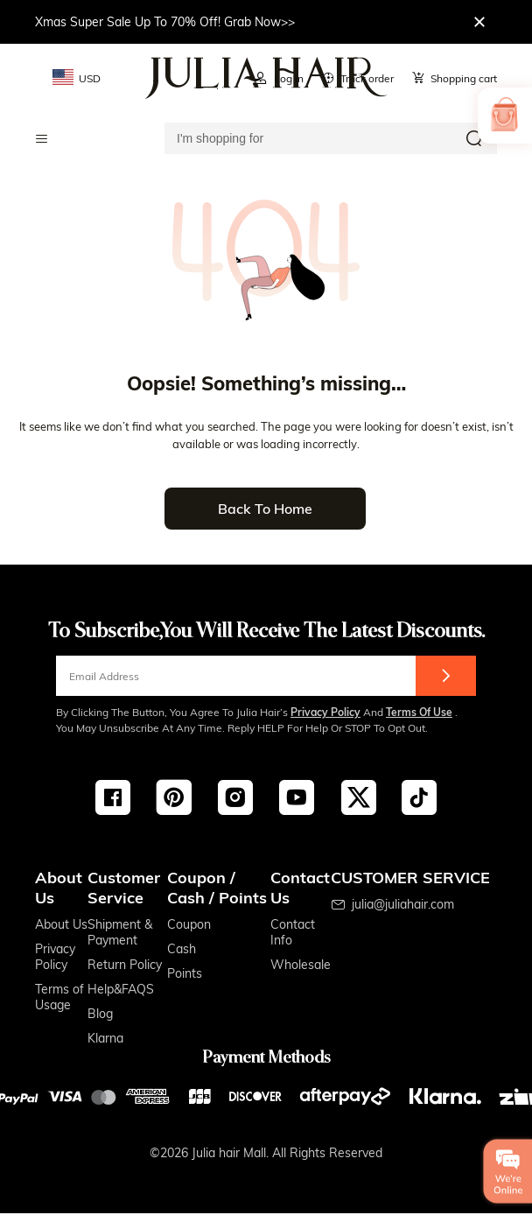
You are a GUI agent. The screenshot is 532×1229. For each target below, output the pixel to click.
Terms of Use (419, 712)
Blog (100, 1014)
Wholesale (300, 965)
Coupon (189, 924)
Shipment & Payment (120, 932)
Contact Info (292, 932)
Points (184, 973)
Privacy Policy (325, 712)
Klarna (105, 1038)
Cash (181, 949)
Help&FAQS (121, 989)
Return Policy (125, 965)
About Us (61, 924)
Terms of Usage (59, 997)
